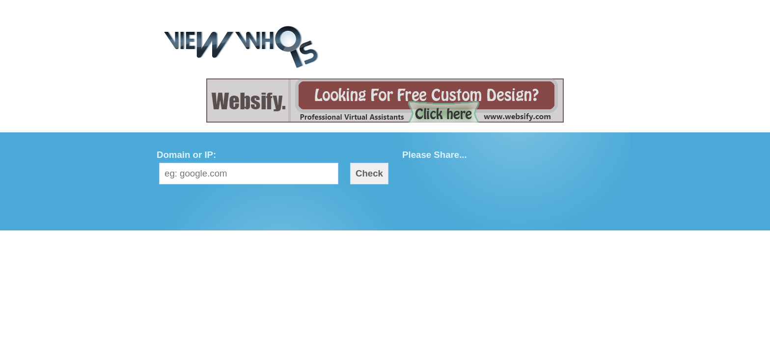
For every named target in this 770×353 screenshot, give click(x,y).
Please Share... (434, 155)
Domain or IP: (186, 155)
